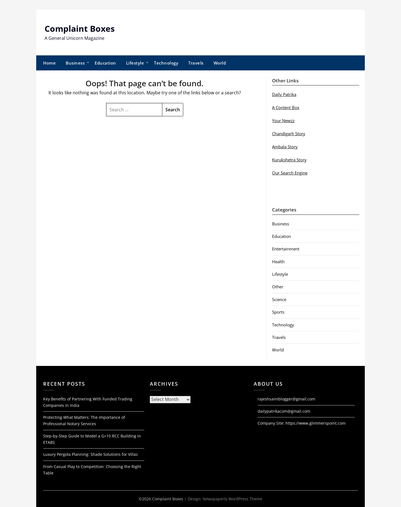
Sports (278, 312)
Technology (166, 63)
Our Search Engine (289, 173)
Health (278, 261)
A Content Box (285, 107)
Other (277, 286)
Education (105, 63)
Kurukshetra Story (289, 160)
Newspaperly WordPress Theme (232, 498)
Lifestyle (135, 63)
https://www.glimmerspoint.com (315, 423)
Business (75, 63)
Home (49, 63)
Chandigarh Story (288, 133)
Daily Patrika (284, 94)
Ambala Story (285, 146)
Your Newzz (283, 120)
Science (279, 299)
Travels (196, 63)
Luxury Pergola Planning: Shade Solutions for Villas (90, 454)
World (220, 63)
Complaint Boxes (80, 28)
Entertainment (285, 249)
